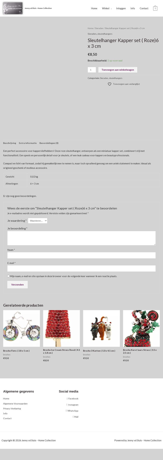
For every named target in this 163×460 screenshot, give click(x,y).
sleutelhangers (106, 33)
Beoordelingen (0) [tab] (51, 143)
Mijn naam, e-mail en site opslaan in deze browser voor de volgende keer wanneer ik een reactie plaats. (63, 277)
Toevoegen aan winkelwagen (118, 70)
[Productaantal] (92, 70)
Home (94, 8)
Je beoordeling (17, 229)
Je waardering (17, 221)
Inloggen (121, 8)
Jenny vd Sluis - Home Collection (39, 8)
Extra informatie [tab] (29, 143)
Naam (11, 250)
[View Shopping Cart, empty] (155, 8)
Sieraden (99, 28)
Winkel (105, 8)
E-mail (11, 264)
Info (133, 8)
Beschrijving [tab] (10, 143)
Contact (144, 8)
